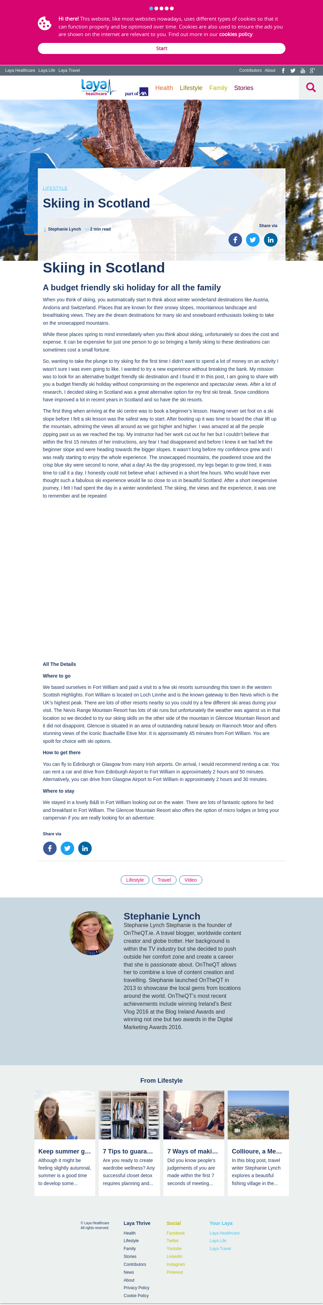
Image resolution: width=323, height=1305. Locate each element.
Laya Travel (69, 70)
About (270, 70)
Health (164, 88)
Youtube (174, 1248)
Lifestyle (191, 88)
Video (191, 880)
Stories (244, 88)
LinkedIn (174, 1256)
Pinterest (175, 1272)
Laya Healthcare (20, 70)
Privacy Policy (137, 1287)
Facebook (176, 1233)
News (129, 1272)
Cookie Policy (136, 1295)
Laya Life (47, 70)
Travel (164, 880)
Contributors (250, 70)
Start (161, 48)
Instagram (176, 1264)
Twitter (173, 1240)
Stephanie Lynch (64, 229)
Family (218, 88)
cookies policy (235, 34)
